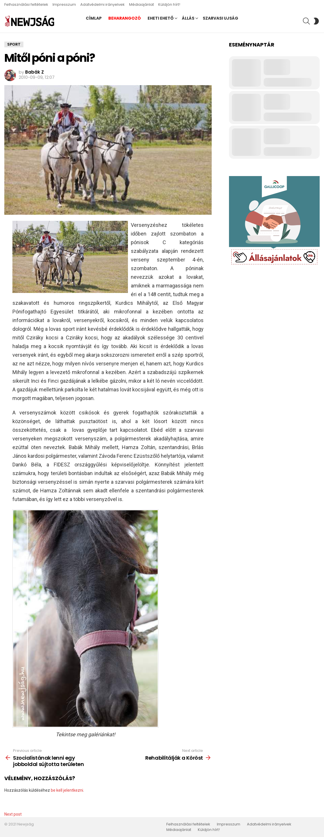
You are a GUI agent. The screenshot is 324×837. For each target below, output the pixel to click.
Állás (188, 18)
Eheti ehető (161, 18)
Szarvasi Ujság (220, 18)
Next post (13, 814)
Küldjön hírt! (169, 4)
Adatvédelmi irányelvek (102, 4)
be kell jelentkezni (67, 790)
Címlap (94, 18)
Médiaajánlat (141, 4)
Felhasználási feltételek (26, 4)
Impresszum (64, 4)
